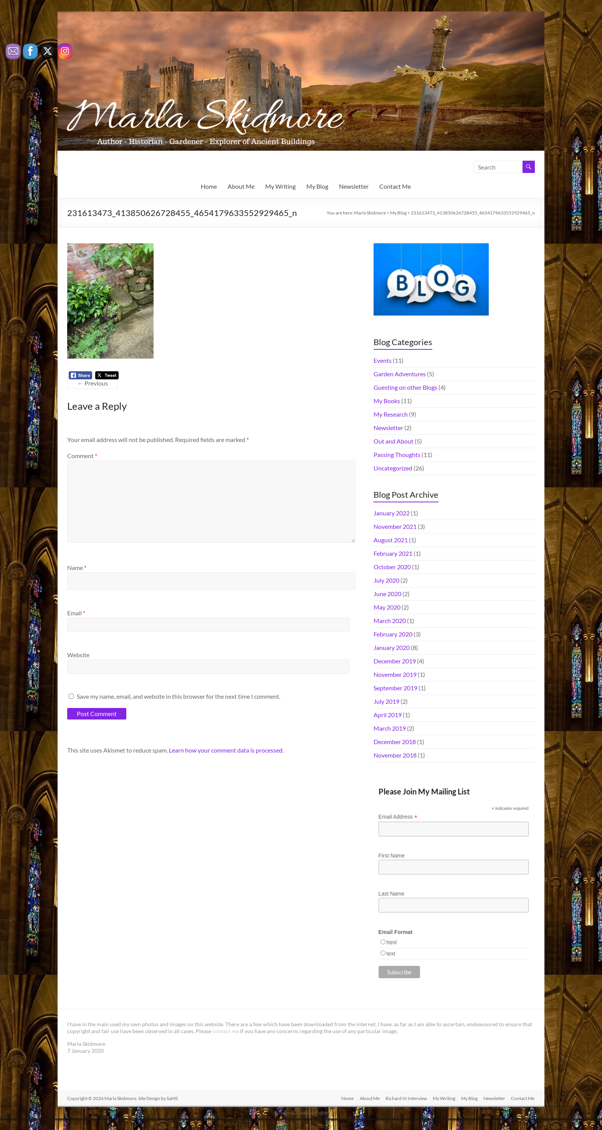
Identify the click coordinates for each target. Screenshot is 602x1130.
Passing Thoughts (397, 454)
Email (76, 613)
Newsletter (354, 186)
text (391, 954)
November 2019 (395, 674)
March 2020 (390, 620)
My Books (387, 400)
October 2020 (392, 566)
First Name (392, 855)
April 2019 (388, 714)
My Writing (280, 186)
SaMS (172, 1098)
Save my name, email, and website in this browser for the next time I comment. (178, 696)
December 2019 (395, 661)
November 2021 (395, 526)
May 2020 (387, 607)
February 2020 (393, 634)
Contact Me (395, 186)
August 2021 (391, 539)
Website (78, 654)
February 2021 (393, 553)
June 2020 (387, 593)
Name (76, 567)
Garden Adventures (400, 373)
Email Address (398, 817)
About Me (241, 186)
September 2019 (395, 687)
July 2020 (386, 580)
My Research (391, 414)
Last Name (392, 894)
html (392, 942)
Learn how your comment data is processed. (226, 750)
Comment (82, 455)
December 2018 (395, 741)
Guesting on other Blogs (405, 387)
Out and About (393, 441)
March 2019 (390, 728)
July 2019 (386, 701)
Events (383, 360)
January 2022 (392, 513)
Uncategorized (393, 468)
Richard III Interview (405, 1098)
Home (209, 186)
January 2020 (392, 647)
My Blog (317, 186)
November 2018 (395, 755)
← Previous (92, 383)
